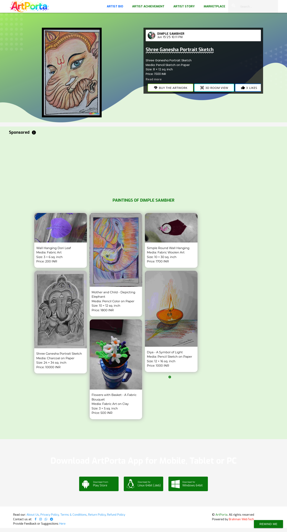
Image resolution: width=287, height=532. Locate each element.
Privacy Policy (49, 515)
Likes (249, 88)
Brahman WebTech (241, 519)
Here (62, 524)
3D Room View (214, 88)
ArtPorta (221, 515)
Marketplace (214, 6)
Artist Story (184, 6)
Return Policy (97, 515)
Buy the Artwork (170, 88)
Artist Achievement (148, 6)
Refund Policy (116, 515)
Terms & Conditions (73, 515)
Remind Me (268, 524)
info (33, 132)
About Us (33, 515)
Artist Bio (115, 6)
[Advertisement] (128, 165)
